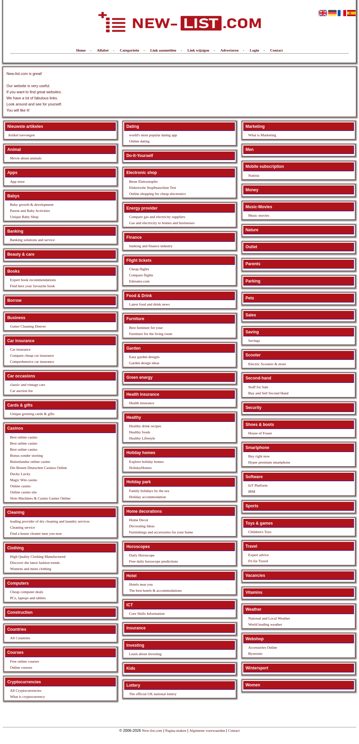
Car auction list (21, 391)
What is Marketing (262, 135)
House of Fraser (260, 433)
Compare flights (141, 275)
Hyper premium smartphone (269, 462)
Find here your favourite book (32, 286)
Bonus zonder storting (26, 455)
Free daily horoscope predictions (153, 561)
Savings (254, 340)
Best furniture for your (146, 328)
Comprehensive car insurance (32, 361)
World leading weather (265, 624)
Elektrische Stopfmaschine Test (152, 187)
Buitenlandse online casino (30, 461)
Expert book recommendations (33, 280)
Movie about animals (25, 158)
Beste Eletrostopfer (143, 181)
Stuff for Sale (258, 387)
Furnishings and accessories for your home (161, 532)
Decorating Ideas (141, 526)
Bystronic (255, 653)
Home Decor (138, 520)
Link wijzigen (198, 50)
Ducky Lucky (20, 474)
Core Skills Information (147, 613)
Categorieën (129, 50)
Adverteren (229, 50)
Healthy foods (139, 432)
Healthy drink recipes (145, 426)
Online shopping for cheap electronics (157, 194)
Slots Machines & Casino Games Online (40, 498)
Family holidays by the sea (149, 491)
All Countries (20, 638)
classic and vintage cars (27, 385)
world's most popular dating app (153, 135)
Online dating (139, 141)
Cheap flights (139, 269)
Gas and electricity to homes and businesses (161, 223)
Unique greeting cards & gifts (32, 414)
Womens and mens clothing (30, 569)
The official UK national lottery (152, 694)
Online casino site (23, 492)
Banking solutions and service (32, 240)
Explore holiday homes (146, 461)
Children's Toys (259, 532)
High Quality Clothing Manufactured (37, 556)
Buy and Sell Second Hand (268, 393)
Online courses (21, 667)
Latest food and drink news (149, 304)
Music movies (258, 215)
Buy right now (259, 456)
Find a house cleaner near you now (36, 533)
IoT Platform (257, 485)
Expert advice (258, 555)
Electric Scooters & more (267, 364)
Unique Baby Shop (24, 217)
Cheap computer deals (26, 592)
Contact (276, 50)
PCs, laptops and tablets (27, 598)
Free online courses (24, 661)
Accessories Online (262, 647)
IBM (251, 491)
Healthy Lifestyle (142, 438)
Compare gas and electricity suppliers (157, 217)
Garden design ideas (144, 363)
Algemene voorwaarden (207, 730)
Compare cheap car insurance (32, 355)
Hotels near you (141, 584)
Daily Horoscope (141, 555)
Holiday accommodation (147, 497)
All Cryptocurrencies (25, 690)
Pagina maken (175, 730)
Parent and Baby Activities (30, 211)
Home (81, 50)
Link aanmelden (163, 50)
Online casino (20, 486)
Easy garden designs (144, 357)
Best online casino (23, 437)
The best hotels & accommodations (155, 590)
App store (17, 181)
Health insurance (141, 403)
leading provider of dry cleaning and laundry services (50, 521)
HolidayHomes (140, 468)
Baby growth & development (31, 204)
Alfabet (103, 50)
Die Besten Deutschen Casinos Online (38, 468)
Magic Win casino (23, 480)
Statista (253, 175)
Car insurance (20, 349)
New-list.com (152, 730)
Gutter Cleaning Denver (28, 326)
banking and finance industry (150, 246)
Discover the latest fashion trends (35, 563)
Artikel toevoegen (21, 135)
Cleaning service (22, 527)
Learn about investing (145, 654)
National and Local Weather (269, 618)
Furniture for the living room (150, 334)
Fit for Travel (258, 561)
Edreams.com (139, 281)
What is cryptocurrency (27, 696)
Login (254, 50)
